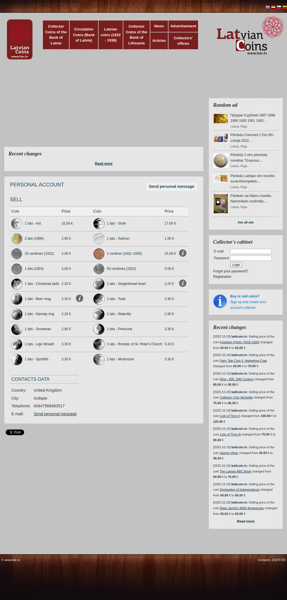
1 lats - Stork (116, 223)
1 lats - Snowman (38, 329)
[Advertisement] (110, 107)
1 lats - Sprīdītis (36, 359)
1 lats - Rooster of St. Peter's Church (134, 344)
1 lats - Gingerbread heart (126, 284)
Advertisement (183, 26)
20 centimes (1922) (39, 254)
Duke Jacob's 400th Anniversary (242, 508)
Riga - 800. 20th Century (237, 379)
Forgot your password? (230, 271)
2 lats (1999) (34, 239)
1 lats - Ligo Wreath (39, 344)
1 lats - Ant (33, 223)
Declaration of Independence (240, 489)
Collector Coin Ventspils (236, 397)
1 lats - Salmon (118, 239)
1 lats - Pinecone (119, 329)
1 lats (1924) (34, 269)
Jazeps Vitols (229, 453)
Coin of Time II (230, 416)
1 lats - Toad (116, 299)
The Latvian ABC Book (235, 471)
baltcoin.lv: (239, 336)
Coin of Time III (230, 434)
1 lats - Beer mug (38, 299)
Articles (159, 40)
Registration (222, 277)
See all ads (246, 222)
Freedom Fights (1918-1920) (239, 342)
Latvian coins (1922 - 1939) (111, 34)
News (159, 26)
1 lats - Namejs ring (39, 314)
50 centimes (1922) (121, 269)
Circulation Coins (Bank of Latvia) (84, 34)
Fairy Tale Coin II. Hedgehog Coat (243, 360)
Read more (104, 164)
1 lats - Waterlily (119, 314)
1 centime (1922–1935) (124, 254)
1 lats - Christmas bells (42, 284)
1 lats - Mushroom (120, 359)
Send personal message (171, 186)
